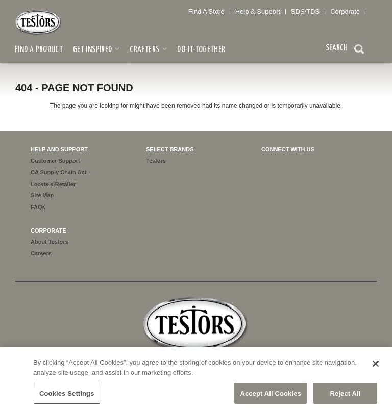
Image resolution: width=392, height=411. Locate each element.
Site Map (42, 195)
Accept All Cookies (270, 395)
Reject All (345, 395)
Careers (41, 253)
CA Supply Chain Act (58, 172)
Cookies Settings (66, 395)
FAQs (38, 207)
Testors (156, 161)
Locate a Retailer (53, 184)
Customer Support (55, 161)
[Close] (375, 366)
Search (359, 50)
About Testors (49, 242)
